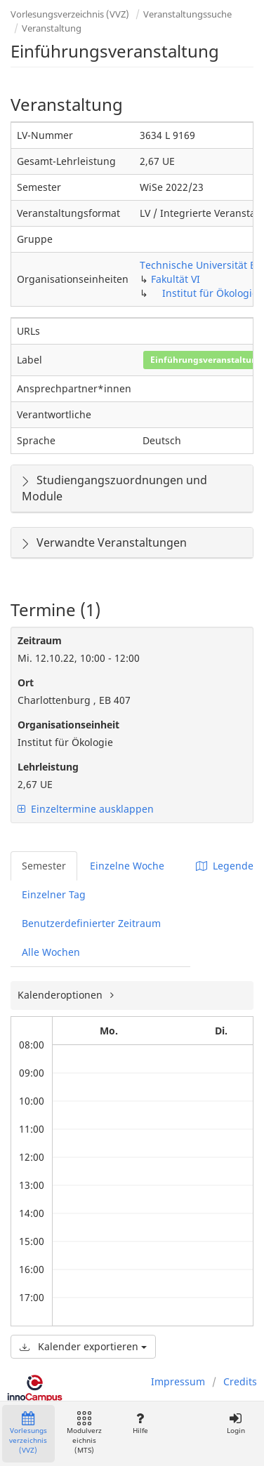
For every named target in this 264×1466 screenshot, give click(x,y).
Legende (224, 865)
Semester (44, 865)
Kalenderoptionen (61, 994)
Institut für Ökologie (210, 293)
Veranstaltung (51, 28)
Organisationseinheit (68, 724)
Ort (26, 682)
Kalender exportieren (83, 1346)
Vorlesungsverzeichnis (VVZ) (70, 14)
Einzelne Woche (127, 865)
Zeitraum (40, 640)
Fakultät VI (175, 279)
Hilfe (140, 1423)
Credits (240, 1381)
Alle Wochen (51, 952)
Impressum (178, 1381)
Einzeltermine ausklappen (86, 808)
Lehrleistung (48, 766)
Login (235, 1423)
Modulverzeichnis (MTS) (84, 1433)
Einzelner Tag (54, 894)
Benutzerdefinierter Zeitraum (91, 923)
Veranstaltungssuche (187, 14)
